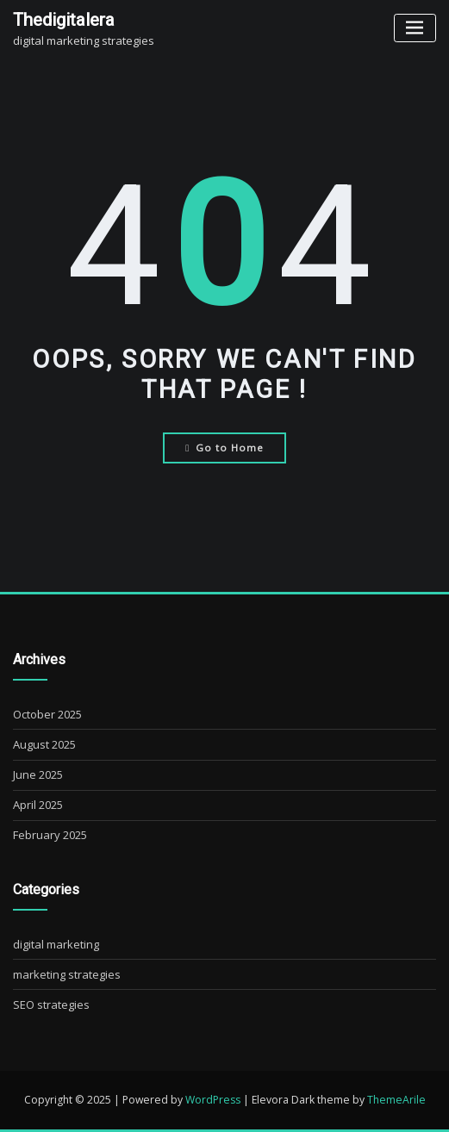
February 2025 (50, 835)
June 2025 (38, 774)
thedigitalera (64, 19)
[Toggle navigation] (415, 28)
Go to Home (224, 447)
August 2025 (44, 744)
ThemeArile (396, 1099)
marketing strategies (67, 974)
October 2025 (47, 714)
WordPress (212, 1099)
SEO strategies (51, 1004)
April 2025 (38, 804)
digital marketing (56, 944)
